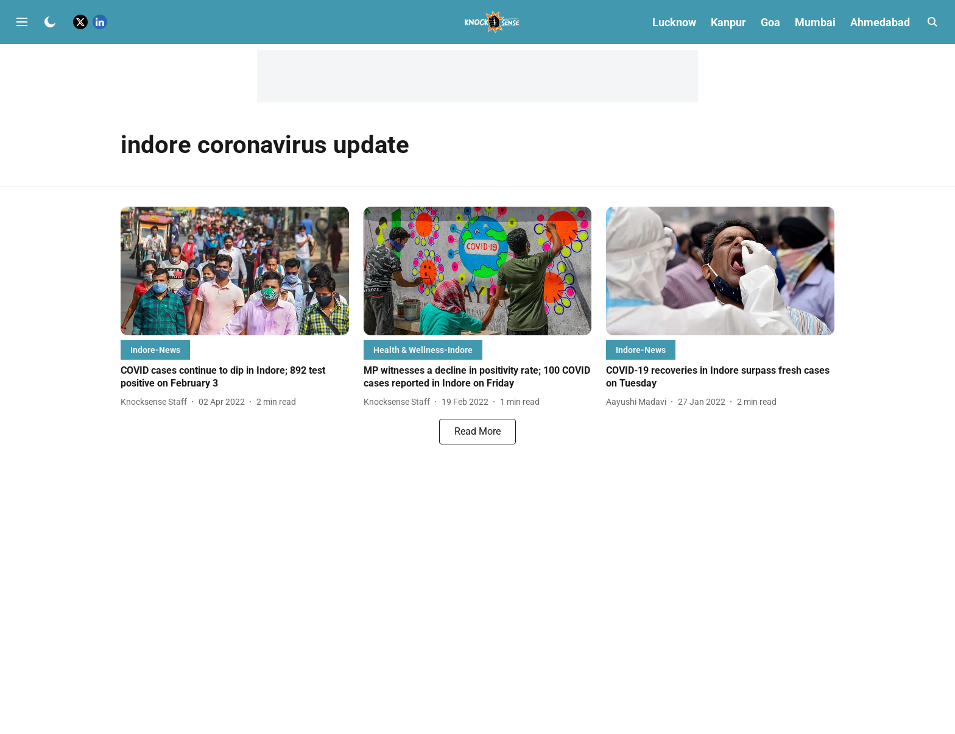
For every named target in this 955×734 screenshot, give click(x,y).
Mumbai (815, 22)
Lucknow (674, 22)
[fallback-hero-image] (235, 271)
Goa (770, 22)
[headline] (235, 377)
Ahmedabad (880, 22)
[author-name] (156, 402)
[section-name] (155, 349)
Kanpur (728, 22)
